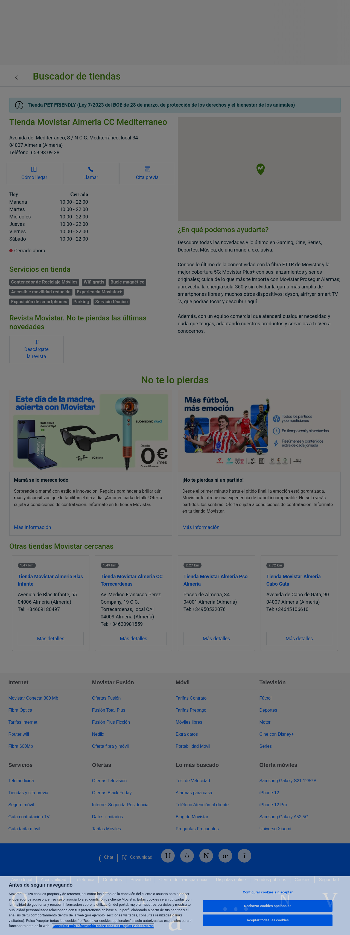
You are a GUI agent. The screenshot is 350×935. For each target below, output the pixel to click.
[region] (175, 905)
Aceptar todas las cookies (268, 920)
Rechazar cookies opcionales (267, 906)
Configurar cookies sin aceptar (268, 892)
